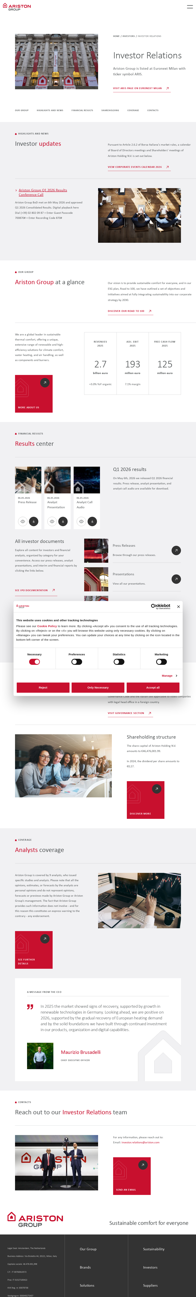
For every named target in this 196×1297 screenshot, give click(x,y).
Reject (43, 687)
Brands (85, 1268)
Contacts (153, 110)
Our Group (88, 1249)
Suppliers (150, 1286)
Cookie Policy (47, 626)
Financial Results (82, 110)
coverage (133, 110)
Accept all (153, 687)
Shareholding (110, 110)
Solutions (87, 1286)
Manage (167, 675)
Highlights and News (50, 110)
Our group (22, 110)
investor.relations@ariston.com (141, 1142)
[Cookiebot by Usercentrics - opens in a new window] (153, 606)
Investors (129, 36)
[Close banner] (178, 606)
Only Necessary (98, 687)
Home (116, 36)
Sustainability (153, 1249)
